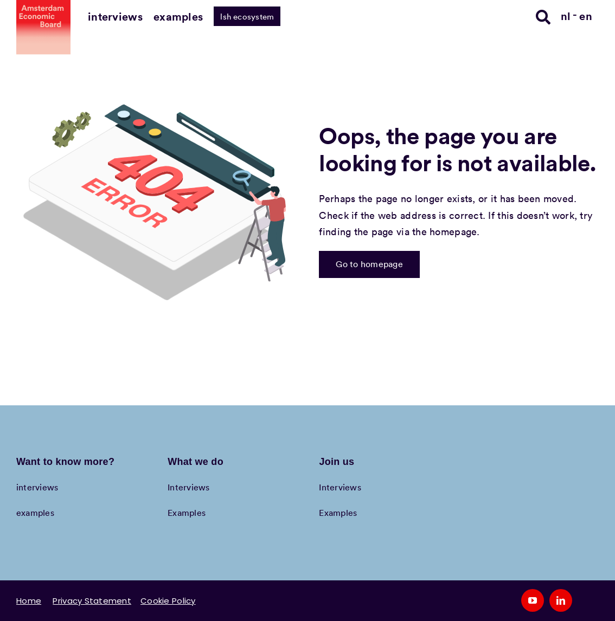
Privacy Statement (92, 600)
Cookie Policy (168, 600)
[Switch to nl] (569, 15)
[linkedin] (560, 600)
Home (28, 600)
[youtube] (532, 600)
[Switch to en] (585, 15)
